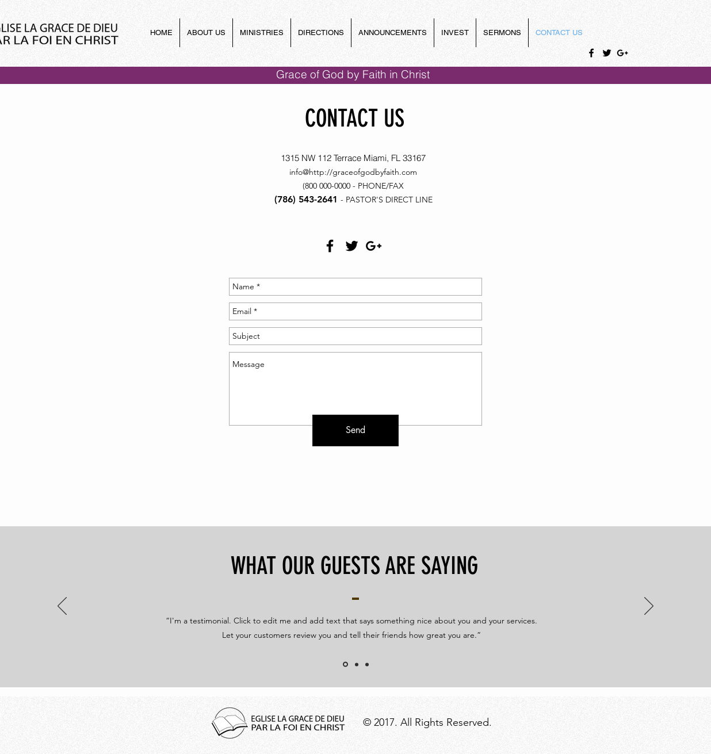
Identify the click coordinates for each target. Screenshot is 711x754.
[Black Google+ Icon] (622, 53)
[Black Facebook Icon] (591, 53)
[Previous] (62, 607)
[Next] (648, 607)
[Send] (355, 430)
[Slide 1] (345, 664)
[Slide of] (356, 664)
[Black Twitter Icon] (607, 53)
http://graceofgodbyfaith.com (363, 172)
